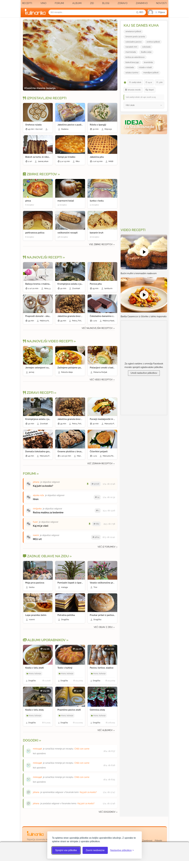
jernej (31, 372)
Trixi (95, 587)
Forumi (59, 3)
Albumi (77, 3)
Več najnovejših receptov (97, 328)
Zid (92, 3)
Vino (43, 3)
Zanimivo (142, 3)
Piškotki (158, 840)
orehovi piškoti (153, 42)
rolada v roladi (145, 67)
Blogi (105, 3)
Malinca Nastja (46, 321)
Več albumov (105, 730)
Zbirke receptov (40, 174)
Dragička (65, 619)
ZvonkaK (76, 288)
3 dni (159, 82)
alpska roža (38, 495)
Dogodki (30, 740)
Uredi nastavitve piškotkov (144, 373)
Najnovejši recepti (42, 257)
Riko (78, 161)
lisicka (31, 587)
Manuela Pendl (111, 424)
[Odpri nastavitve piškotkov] (122, 850)
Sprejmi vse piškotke (66, 850)
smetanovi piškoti (133, 31)
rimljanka (37, 508)
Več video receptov (101, 379)
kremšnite (148, 62)
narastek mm (131, 47)
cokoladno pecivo (134, 42)
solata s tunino (132, 72)
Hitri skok (130, 105)
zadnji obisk (135, 82)
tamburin (108, 288)
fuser (35, 522)
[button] (157, 12)
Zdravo (122, 3)
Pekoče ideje (67, 372)
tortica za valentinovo (135, 57)
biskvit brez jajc (132, 62)
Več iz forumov (106, 547)
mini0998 (37, 749)
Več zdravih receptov (100, 463)
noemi (36, 535)
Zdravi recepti (38, 393)
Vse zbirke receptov (101, 244)
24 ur (149, 82)
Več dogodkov (107, 812)
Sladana (64, 129)
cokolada (146, 47)
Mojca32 (108, 129)
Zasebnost (147, 840)
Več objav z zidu (103, 627)
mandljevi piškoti (150, 72)
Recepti (27, 3)
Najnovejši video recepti (48, 341)
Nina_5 (47, 288)
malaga (64, 587)
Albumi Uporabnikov (44, 640)
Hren (36, 499)
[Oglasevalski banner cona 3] (144, 180)
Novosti (161, 3)
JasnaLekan (43, 161)
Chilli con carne (81, 749)
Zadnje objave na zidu (46, 556)
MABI (111, 161)
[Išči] (139, 12)
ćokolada (130, 67)
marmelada (131, 52)
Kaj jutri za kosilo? (43, 485)
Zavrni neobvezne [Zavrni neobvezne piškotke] (95, 850)
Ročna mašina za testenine (48, 512)
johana (36, 482)
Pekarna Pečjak (100, 372)
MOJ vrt (37, 539)
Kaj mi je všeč (40, 525)
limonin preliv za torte (135, 37)
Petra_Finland (78, 321)
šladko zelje (146, 52)
